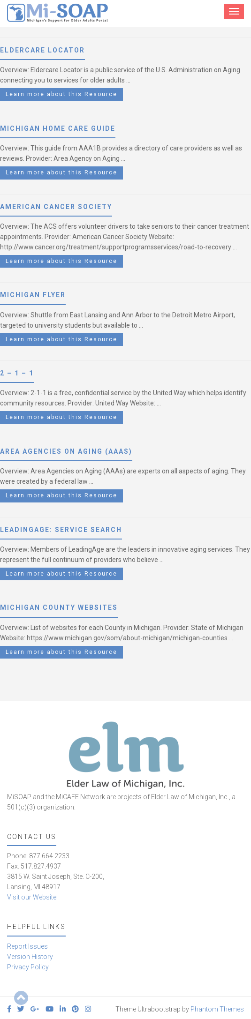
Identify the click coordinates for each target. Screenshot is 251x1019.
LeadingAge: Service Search (61, 529)
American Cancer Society (56, 206)
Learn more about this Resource (61, 94)
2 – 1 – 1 (17, 373)
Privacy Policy (28, 967)
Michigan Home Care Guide (57, 128)
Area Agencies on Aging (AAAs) (66, 451)
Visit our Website (31, 897)
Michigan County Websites (59, 607)
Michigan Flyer (33, 295)
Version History (30, 956)
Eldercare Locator (42, 50)
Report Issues (27, 946)
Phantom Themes (217, 1009)
